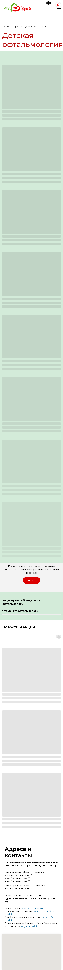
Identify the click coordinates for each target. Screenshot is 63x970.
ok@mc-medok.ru (30, 926)
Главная (6, 27)
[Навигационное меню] (59, 8)
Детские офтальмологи (36, 27)
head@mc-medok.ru (32, 908)
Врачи (17, 27)
